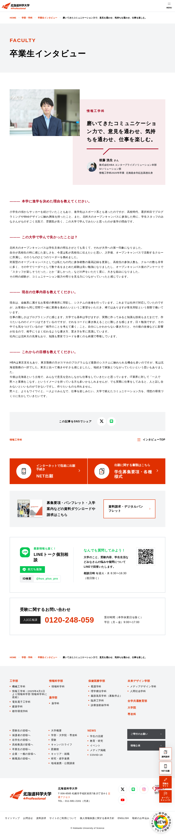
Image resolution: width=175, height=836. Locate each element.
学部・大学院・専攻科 (64, 735)
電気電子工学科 (21, 701)
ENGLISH (123, 818)
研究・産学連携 (60, 758)
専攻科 (132, 714)
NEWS (92, 730)
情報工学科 (16, 439)
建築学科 (17, 706)
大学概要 (56, 730)
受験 (53, 739)
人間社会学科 (138, 691)
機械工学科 (18, 686)
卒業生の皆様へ (21, 749)
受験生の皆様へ (21, 730)
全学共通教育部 (137, 701)
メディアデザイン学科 (143, 686)
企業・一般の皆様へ (24, 753)
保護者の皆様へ (21, 735)
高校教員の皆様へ (22, 744)
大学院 (132, 707)
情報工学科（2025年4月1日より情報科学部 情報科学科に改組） (29, 694)
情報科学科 (58, 686)
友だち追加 (32, 569)
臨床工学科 (97, 700)
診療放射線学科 (100, 705)
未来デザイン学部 (139, 680)
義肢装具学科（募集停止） (106, 695)
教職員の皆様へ (21, 758)
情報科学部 (56, 680)
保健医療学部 (96, 680)
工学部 (14, 680)
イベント (95, 745)
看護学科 (96, 686)
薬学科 (55, 703)
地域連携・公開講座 (63, 763)
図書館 (55, 749)
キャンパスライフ (61, 744)
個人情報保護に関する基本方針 (97, 818)
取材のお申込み (141, 818)
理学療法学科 (99, 691)
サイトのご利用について (63, 818)
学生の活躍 (96, 736)
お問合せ (28, 818)
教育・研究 (96, 740)
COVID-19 (96, 754)
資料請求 (41, 818)
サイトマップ (12, 818)
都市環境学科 (20, 711)
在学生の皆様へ (21, 739)
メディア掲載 (98, 750)
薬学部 (53, 697)
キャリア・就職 (60, 753)
